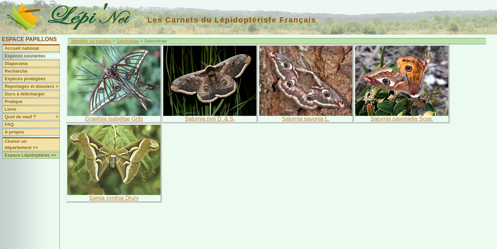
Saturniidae (127, 41)
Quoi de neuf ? (31, 117)
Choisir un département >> (21, 144)
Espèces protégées (25, 78)
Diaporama (16, 63)
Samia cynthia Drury (114, 198)
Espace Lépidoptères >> (30, 155)
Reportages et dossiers (31, 86)
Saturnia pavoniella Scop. (401, 119)
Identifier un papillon (91, 41)
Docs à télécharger (24, 93)
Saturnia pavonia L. (306, 119)
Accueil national (21, 48)
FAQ (9, 124)
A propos (14, 132)
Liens (10, 109)
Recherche (15, 71)
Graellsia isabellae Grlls (114, 119)
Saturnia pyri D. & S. (210, 119)
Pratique (13, 101)
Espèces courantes (25, 55)
